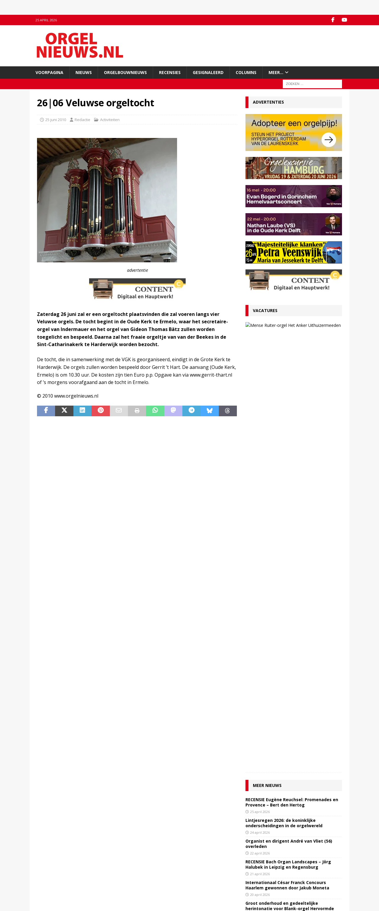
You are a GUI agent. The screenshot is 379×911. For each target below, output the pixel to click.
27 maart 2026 (289, 342)
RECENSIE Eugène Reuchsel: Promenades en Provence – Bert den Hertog (291, 380)
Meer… (276, 72)
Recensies (170, 72)
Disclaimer (46, 875)
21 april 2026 (260, 452)
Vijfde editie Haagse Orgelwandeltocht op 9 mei (292, 572)
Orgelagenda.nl (207, 857)
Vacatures (265, 310)
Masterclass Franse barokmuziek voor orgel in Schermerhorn (292, 510)
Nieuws (84, 72)
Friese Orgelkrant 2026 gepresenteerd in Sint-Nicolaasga (288, 552)
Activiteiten (110, 119)
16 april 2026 (260, 499)
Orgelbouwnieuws (125, 72)
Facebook (124, 857)
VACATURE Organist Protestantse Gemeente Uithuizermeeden (300, 330)
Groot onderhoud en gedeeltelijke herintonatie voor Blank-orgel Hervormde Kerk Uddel (289, 487)
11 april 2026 (260, 582)
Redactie (82, 119)
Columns (246, 72)
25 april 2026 (260, 390)
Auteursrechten (51, 881)
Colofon (44, 888)
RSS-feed (123, 869)
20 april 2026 (260, 473)
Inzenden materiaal (54, 863)
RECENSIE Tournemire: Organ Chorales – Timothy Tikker (287, 531)
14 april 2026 (260, 541)
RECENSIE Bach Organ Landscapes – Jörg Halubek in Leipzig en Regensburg (288, 443)
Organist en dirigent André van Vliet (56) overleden (288, 422)
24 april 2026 (260, 411)
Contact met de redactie (58, 857)
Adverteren (47, 869)
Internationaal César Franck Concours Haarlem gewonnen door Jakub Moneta (287, 463)
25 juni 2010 (55, 119)
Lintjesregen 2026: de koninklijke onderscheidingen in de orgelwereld (283, 401)
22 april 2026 (260, 432)
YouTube (123, 863)
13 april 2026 (260, 561)
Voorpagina (49, 72)
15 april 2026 (260, 520)
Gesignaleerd (208, 72)
